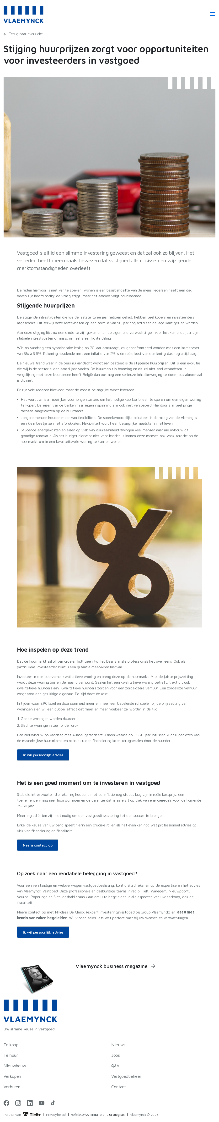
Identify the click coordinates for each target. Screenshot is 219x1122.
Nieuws (118, 1044)
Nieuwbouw (15, 1065)
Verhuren (12, 1086)
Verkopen (12, 1076)
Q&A (115, 1065)
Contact (118, 1086)
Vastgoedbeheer (126, 1076)
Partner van (22, 1114)
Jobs (115, 1055)
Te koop (11, 1044)
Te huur (11, 1055)
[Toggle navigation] (210, 14)
